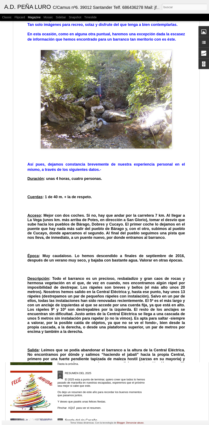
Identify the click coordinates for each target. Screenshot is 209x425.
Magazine (34, 17)
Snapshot (75, 17)
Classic (7, 17)
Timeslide (90, 17)
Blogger (121, 422)
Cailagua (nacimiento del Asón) (88, 325)
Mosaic (48, 17)
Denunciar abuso (134, 422)
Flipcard (19, 17)
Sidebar (61, 17)
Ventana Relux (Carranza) (84, 277)
